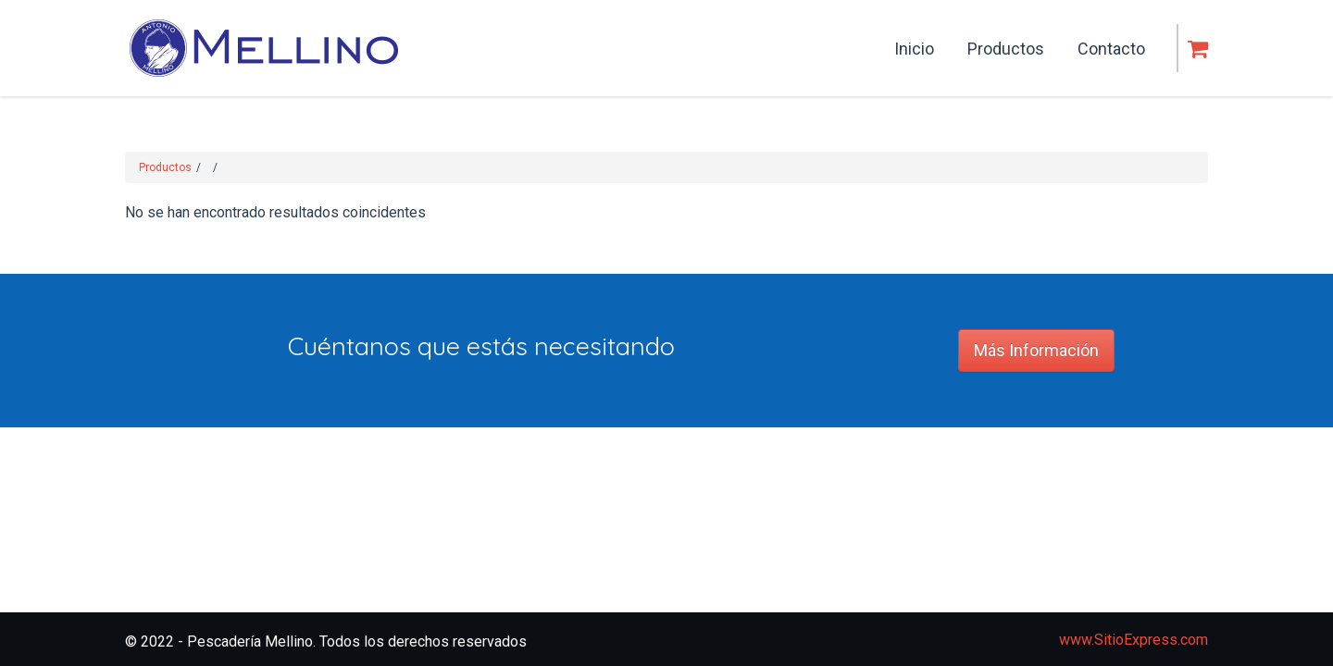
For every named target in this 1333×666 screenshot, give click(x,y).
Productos (165, 167)
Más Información (1036, 350)
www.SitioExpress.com (1133, 639)
